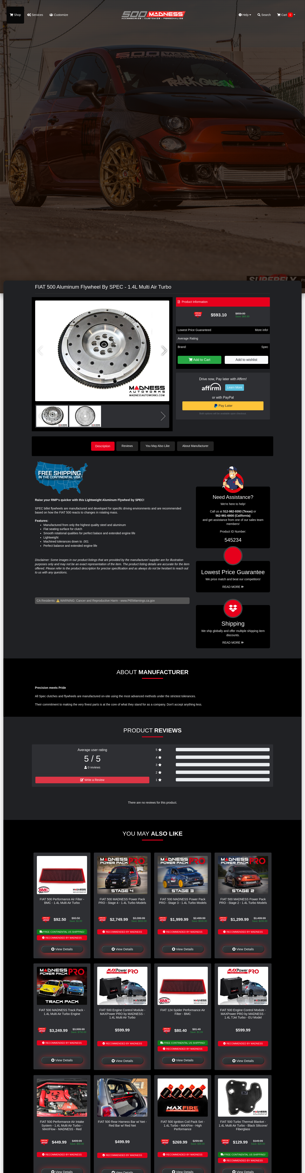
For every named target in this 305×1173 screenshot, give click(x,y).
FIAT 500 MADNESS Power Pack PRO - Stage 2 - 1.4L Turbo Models (243, 900)
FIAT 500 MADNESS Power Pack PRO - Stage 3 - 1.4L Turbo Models (183, 900)
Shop (15, 15)
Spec (264, 347)
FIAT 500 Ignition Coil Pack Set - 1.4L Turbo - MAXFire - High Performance (183, 1125)
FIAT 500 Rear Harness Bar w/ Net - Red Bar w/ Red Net (122, 1123)
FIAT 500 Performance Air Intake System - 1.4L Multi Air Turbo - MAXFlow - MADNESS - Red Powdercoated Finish (62, 1127)
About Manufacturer (197, 446)
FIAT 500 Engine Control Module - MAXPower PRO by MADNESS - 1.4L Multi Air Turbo (122, 1013)
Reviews (128, 446)
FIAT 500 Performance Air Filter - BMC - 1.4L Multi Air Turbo (62, 900)
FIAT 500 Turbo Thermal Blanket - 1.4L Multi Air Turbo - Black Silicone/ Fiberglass (243, 1125)
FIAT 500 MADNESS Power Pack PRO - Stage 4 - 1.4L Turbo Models (122, 900)
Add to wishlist (246, 360)
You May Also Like (159, 446)
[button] (164, 350)
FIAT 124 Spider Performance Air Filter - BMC (182, 1011)
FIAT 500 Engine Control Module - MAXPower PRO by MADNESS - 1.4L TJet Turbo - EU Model (243, 1013)
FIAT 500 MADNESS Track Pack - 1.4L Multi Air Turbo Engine (62, 1011)
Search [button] (264, 15)
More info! (261, 330)
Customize (58, 15)
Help (245, 15)
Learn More (234, 387)
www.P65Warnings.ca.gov (138, 600)
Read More (233, 586)
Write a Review (92, 779)
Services (35, 15)
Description (102, 446)
